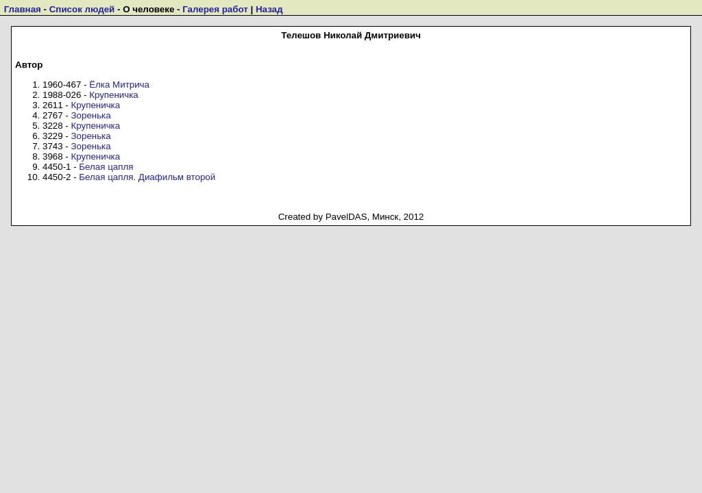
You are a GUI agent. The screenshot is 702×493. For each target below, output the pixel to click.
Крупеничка (113, 95)
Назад (269, 9)
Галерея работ (215, 9)
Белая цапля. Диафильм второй (147, 177)
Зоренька (91, 115)
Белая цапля (106, 167)
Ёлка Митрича (119, 84)
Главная (22, 9)
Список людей (82, 9)
